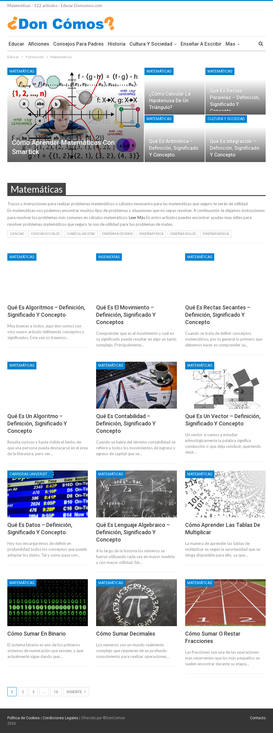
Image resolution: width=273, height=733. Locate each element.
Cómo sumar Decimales (125, 633)
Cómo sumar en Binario (36, 633)
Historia (116, 44)
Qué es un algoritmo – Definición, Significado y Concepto (37, 423)
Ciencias (17, 234)
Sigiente (76, 691)
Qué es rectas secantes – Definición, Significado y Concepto (217, 314)
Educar (16, 44)
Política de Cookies (23, 718)
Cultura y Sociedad (150, 44)
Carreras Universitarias (31, 474)
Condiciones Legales (60, 718)
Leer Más (137, 217)
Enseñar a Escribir (201, 44)
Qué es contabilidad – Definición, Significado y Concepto (126, 423)
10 (56, 692)
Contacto (258, 718)
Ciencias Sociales (45, 234)
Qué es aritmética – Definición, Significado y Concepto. (173, 148)
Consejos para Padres (78, 44)
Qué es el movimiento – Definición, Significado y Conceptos (126, 314)
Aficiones (38, 44)
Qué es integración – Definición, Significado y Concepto (234, 148)
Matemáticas (21, 71)
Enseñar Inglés (183, 234)
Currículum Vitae (80, 234)
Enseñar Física (151, 234)
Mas (230, 44)
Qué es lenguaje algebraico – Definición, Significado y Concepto (133, 532)
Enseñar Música (216, 234)
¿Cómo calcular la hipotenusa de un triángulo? (170, 100)
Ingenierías (109, 257)
